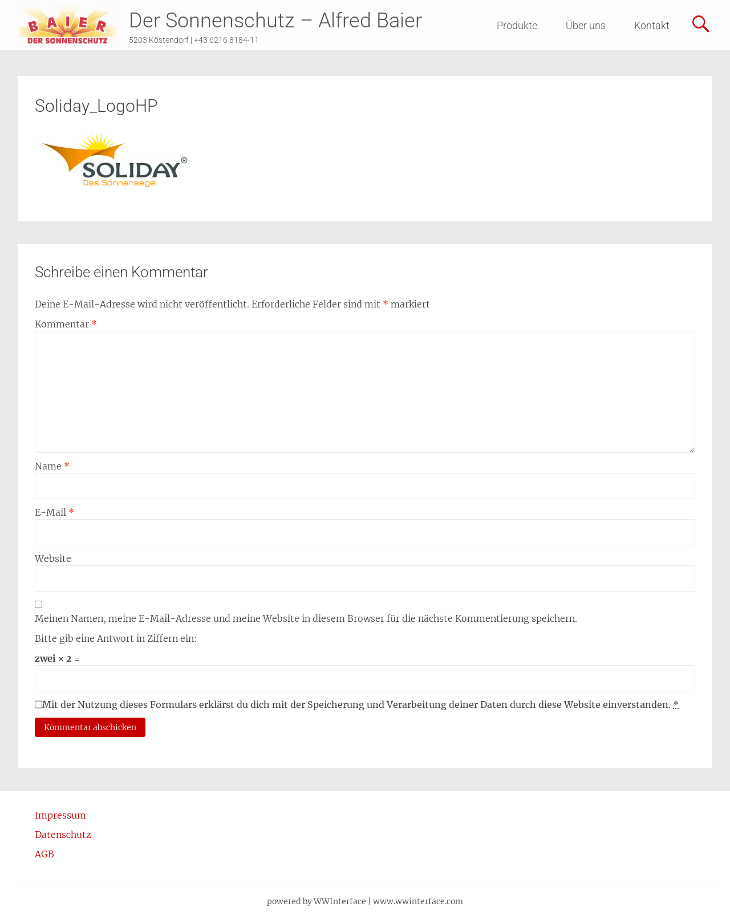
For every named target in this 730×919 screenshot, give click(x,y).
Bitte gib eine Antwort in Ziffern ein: (116, 638)
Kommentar (66, 324)
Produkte (517, 25)
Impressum (60, 815)
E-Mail (54, 512)
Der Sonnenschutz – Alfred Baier (275, 21)
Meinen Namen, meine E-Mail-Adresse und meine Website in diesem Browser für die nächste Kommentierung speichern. (306, 618)
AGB (44, 854)
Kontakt (652, 25)
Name (52, 466)
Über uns (586, 25)
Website (53, 558)
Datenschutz (63, 834)
